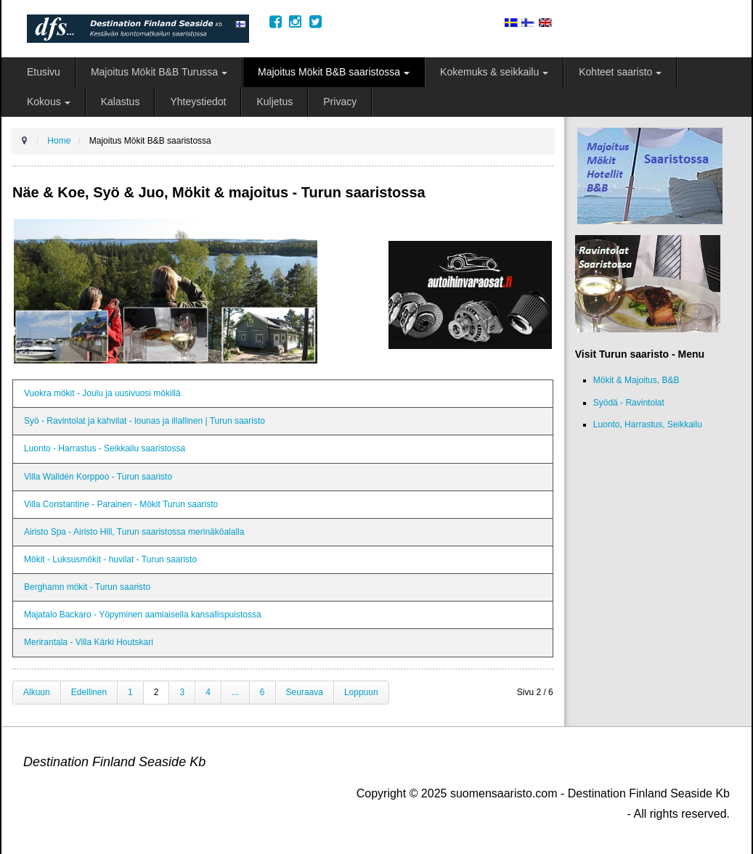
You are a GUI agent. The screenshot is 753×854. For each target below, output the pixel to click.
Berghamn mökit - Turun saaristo (87, 587)
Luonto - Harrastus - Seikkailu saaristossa (104, 448)
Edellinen (89, 692)
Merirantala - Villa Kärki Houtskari (88, 642)
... (235, 692)
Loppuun (361, 692)
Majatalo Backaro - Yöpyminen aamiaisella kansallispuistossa (142, 614)
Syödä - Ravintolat (628, 403)
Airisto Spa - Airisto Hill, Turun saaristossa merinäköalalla (134, 532)
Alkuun (36, 692)
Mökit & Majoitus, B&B (636, 380)
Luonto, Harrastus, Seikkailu (647, 424)
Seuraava (304, 692)
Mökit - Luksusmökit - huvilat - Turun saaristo (110, 559)
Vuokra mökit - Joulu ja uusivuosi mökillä (102, 393)
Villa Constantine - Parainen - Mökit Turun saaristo (121, 504)
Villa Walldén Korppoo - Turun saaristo (98, 477)
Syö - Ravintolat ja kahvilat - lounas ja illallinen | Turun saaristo (144, 421)
